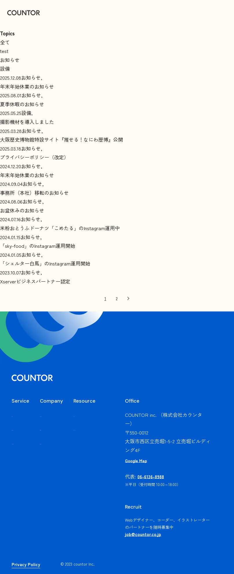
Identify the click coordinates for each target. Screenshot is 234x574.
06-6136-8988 (150, 476)
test (4, 50)
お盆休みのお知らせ (22, 210)
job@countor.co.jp (143, 534)
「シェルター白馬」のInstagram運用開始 (45, 263)
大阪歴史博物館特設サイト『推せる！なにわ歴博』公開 (61, 139)
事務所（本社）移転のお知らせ (34, 192)
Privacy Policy (26, 564)
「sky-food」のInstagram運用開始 (37, 245)
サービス (21, 414)
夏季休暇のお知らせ (22, 104)
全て (5, 42)
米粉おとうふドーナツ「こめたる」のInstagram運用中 (60, 228)
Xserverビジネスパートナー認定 (35, 281)
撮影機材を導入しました (27, 121)
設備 (5, 68)
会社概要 (57, 437)
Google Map (136, 461)
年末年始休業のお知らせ (27, 86)
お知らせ (10, 59)
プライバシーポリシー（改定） (34, 157)
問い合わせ (59, 450)
